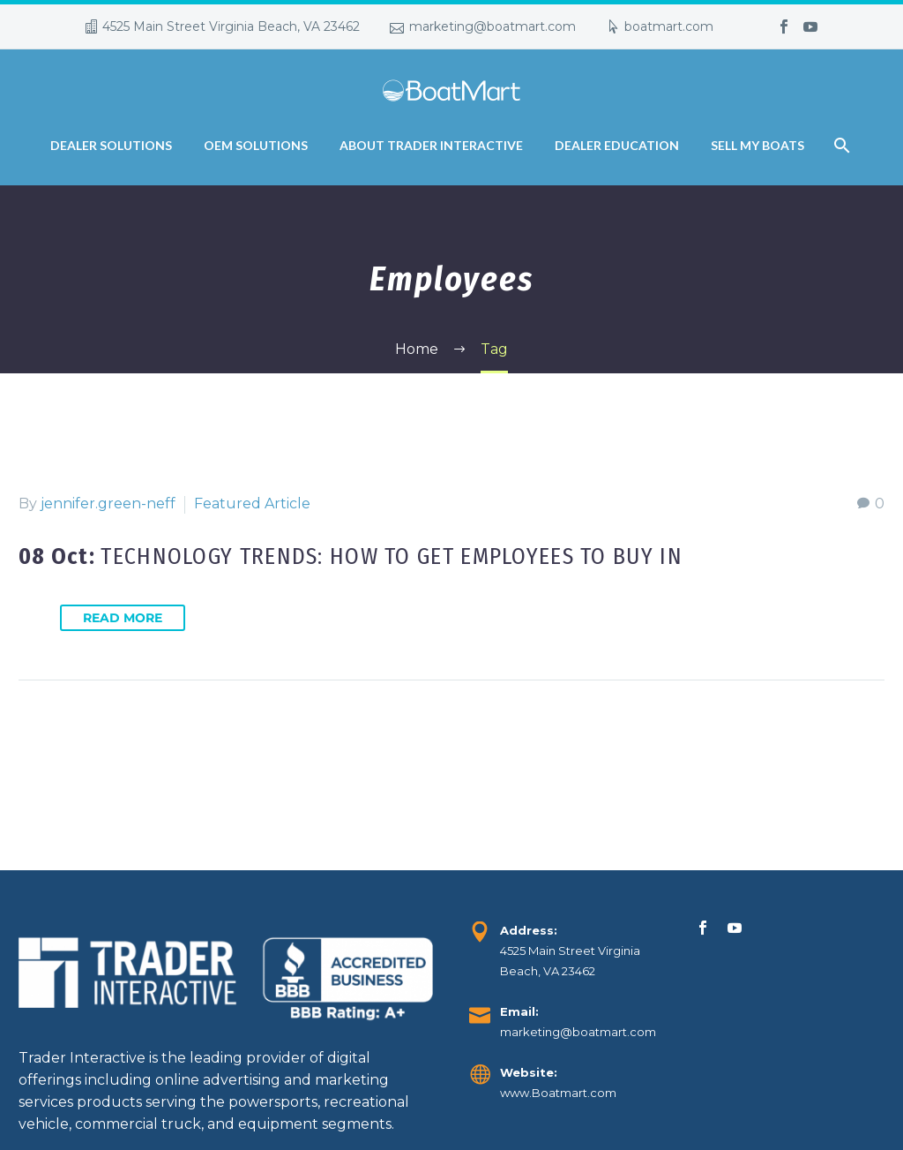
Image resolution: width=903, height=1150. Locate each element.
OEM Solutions (256, 145)
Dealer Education (617, 145)
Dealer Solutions (111, 145)
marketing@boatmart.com (492, 26)
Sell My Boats (757, 145)
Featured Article (252, 503)
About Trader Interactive (431, 145)
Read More (122, 618)
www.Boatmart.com (558, 1093)
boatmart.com (668, 26)
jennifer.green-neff (108, 503)
